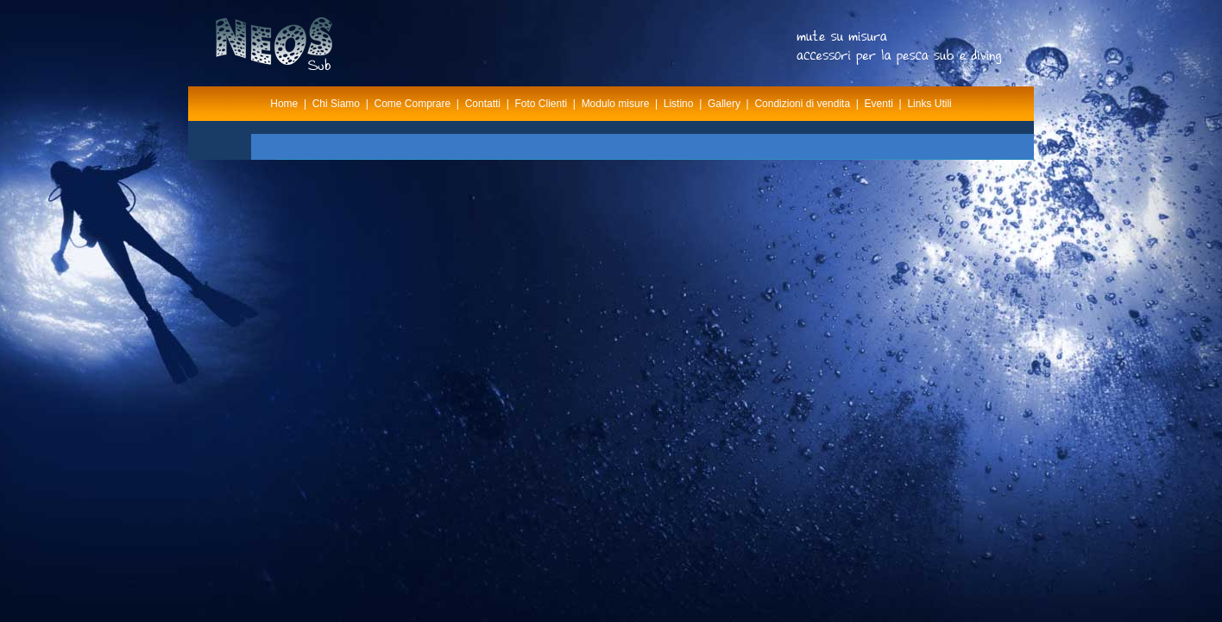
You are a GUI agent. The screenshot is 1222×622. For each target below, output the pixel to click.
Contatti (483, 104)
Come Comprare (413, 104)
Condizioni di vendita (802, 104)
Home (284, 104)
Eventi (879, 104)
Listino (679, 104)
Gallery (724, 104)
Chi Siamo (336, 104)
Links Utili (929, 104)
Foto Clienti (540, 104)
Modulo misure (616, 104)
